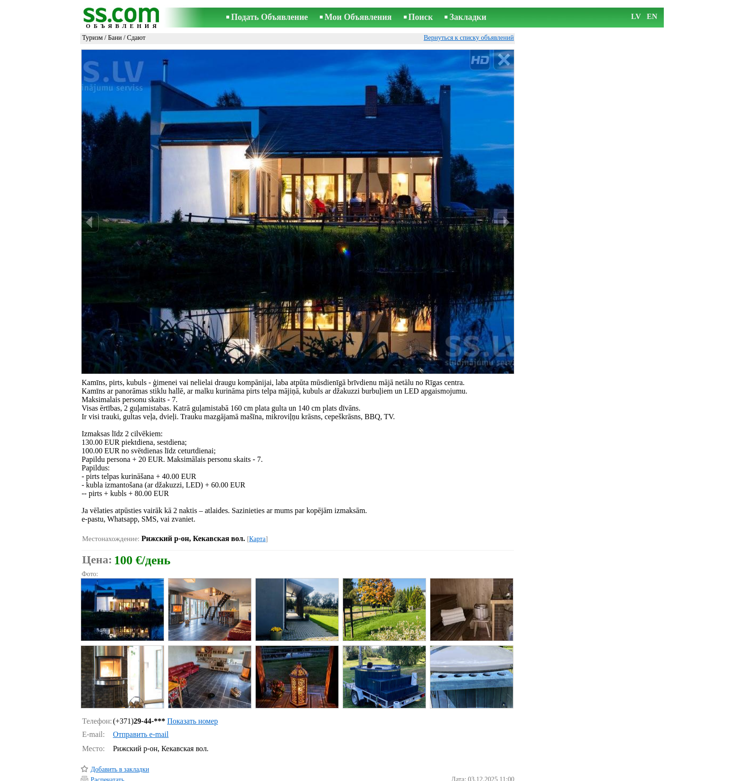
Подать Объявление (269, 17)
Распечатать (107, 739)
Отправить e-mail (140, 694)
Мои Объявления (358, 17)
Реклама (342, 774)
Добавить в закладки (120, 729)
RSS (422, 774)
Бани (114, 37)
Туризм (92, 37)
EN (652, 16)
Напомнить (106, 760)
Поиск (421, 17)
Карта (257, 498)
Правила (248, 774)
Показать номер (192, 681)
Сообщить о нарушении (480, 761)
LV (636, 16)
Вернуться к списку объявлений (469, 37)
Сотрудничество (386, 774)
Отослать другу (112, 749)
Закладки (467, 17)
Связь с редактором (296, 774)
